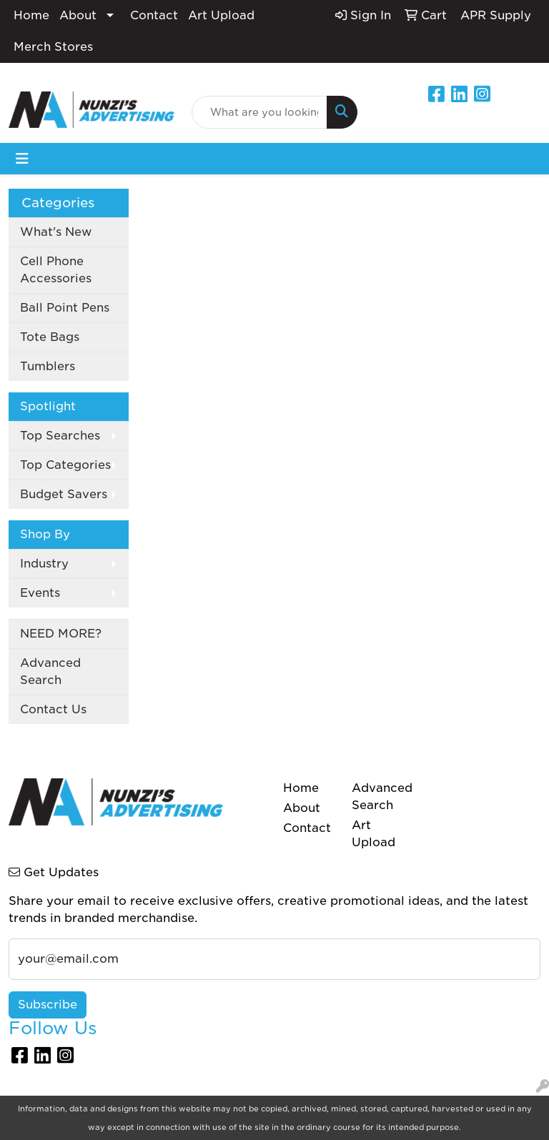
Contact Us (53, 709)
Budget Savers (63, 494)
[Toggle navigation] (22, 159)
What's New (56, 232)
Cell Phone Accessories (56, 269)
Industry (44, 563)
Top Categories (65, 465)
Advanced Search (50, 671)
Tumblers (47, 366)
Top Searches (60, 435)
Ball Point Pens (64, 307)
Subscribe (47, 1004)
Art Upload (221, 15)
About (78, 15)
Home (31, 15)
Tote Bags (49, 337)
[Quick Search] (259, 112)
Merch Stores (53, 47)
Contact (154, 15)
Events (40, 593)
